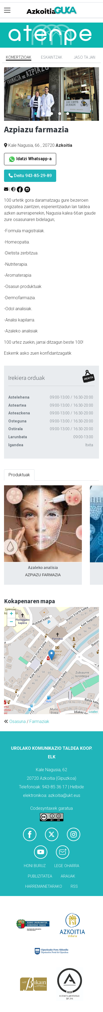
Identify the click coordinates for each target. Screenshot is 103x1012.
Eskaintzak (51, 57)
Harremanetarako (43, 886)
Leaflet (93, 711)
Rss (74, 886)
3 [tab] (51, 114)
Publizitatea (40, 876)
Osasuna (17, 721)
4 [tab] (59, 114)
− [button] (11, 622)
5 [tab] (67, 114)
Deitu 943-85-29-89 (30, 175)
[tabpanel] (51, 94)
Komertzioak (18, 57)
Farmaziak (39, 721)
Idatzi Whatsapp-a (30, 159)
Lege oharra (66, 866)
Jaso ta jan (84, 57)
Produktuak (19, 474)
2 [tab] (43, 114)
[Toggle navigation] (7, 10)
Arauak (68, 876)
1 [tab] (35, 114)
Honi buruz (35, 866)
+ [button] (11, 614)
